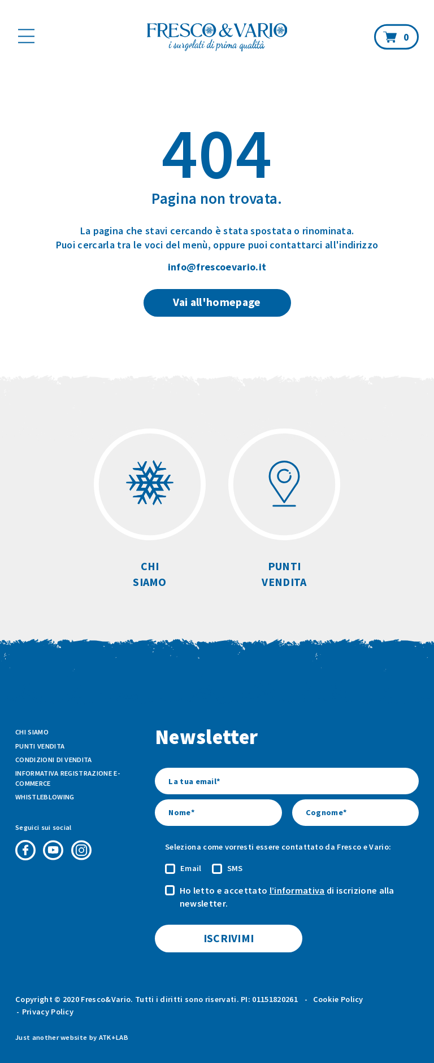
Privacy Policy (47, 1012)
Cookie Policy (338, 999)
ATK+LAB (113, 1037)
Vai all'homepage (217, 302)
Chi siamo (32, 732)
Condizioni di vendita (53, 759)
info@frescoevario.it (217, 266)
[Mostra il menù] (26, 36)
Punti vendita (39, 746)
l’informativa (297, 890)
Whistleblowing (44, 797)
